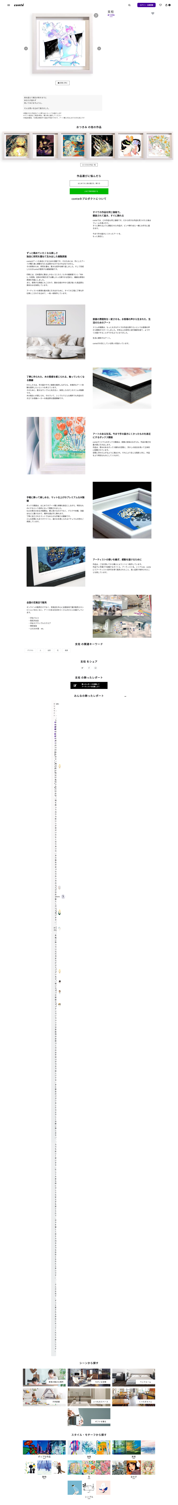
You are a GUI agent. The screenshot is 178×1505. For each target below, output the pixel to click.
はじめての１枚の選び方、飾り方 (89, 183)
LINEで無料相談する (91, 191)
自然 (49, 650)
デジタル (30, 650)
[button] (96, 15)
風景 (66, 650)
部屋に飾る (62, 83)
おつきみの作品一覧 (89, 165)
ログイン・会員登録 (146, 5)
